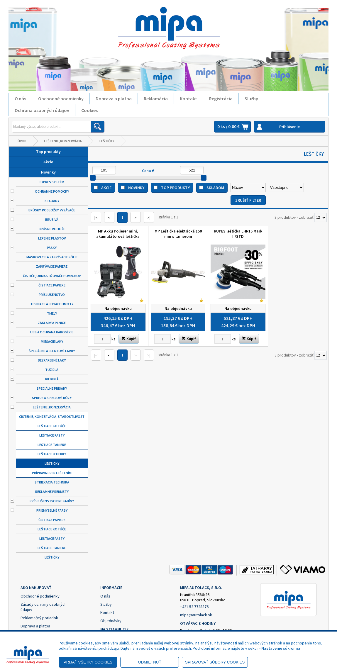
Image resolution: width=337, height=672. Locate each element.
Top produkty (48, 151)
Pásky (52, 247)
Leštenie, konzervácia (63, 141)
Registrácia (221, 98)
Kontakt (188, 98)
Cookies (89, 110)
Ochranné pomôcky (52, 191)
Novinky (48, 172)
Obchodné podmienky (61, 98)
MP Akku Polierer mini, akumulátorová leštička (118, 233)
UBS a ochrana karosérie (51, 332)
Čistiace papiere (51, 285)
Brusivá (51, 219)
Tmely (52, 313)
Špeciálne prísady (52, 388)
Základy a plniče (52, 322)
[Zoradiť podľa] (248, 187)
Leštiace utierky (52, 454)
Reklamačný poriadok (39, 617)
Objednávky (110, 620)
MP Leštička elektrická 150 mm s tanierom (178, 233)
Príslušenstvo (52, 294)
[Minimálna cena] (104, 170)
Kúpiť (129, 338)
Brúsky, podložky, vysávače (51, 210)
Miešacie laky (52, 341)
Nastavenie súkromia (280, 648)
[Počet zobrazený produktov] (320, 217)
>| (148, 217)
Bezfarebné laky (52, 360)
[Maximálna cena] (192, 170)
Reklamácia (156, 98)
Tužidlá (51, 369)
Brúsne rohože (52, 229)
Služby (251, 98)
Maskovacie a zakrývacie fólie (51, 257)
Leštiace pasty (52, 435)
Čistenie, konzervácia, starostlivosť (51, 416)
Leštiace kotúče (52, 426)
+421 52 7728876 (194, 606)
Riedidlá (52, 379)
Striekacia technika (52, 482)
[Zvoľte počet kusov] (102, 339)
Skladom (215, 187)
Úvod (22, 141)
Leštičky (106, 141)
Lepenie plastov (52, 238)
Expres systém (52, 182)
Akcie (48, 161)
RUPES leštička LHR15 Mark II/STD (238, 233)
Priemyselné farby (51, 510)
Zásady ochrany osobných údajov (44, 607)
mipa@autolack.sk (196, 614)
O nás (20, 98)
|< (96, 217)
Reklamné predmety (52, 491)
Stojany (52, 200)
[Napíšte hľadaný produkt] (51, 127)
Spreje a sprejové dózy (52, 398)
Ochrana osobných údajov (42, 110)
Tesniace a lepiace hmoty (51, 304)
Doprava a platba (114, 98)
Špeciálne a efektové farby (52, 351)
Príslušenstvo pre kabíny (52, 501)
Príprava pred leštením (52, 473)
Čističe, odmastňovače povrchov (52, 276)
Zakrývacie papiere (51, 266)
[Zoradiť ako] (286, 187)
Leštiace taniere (52, 444)
